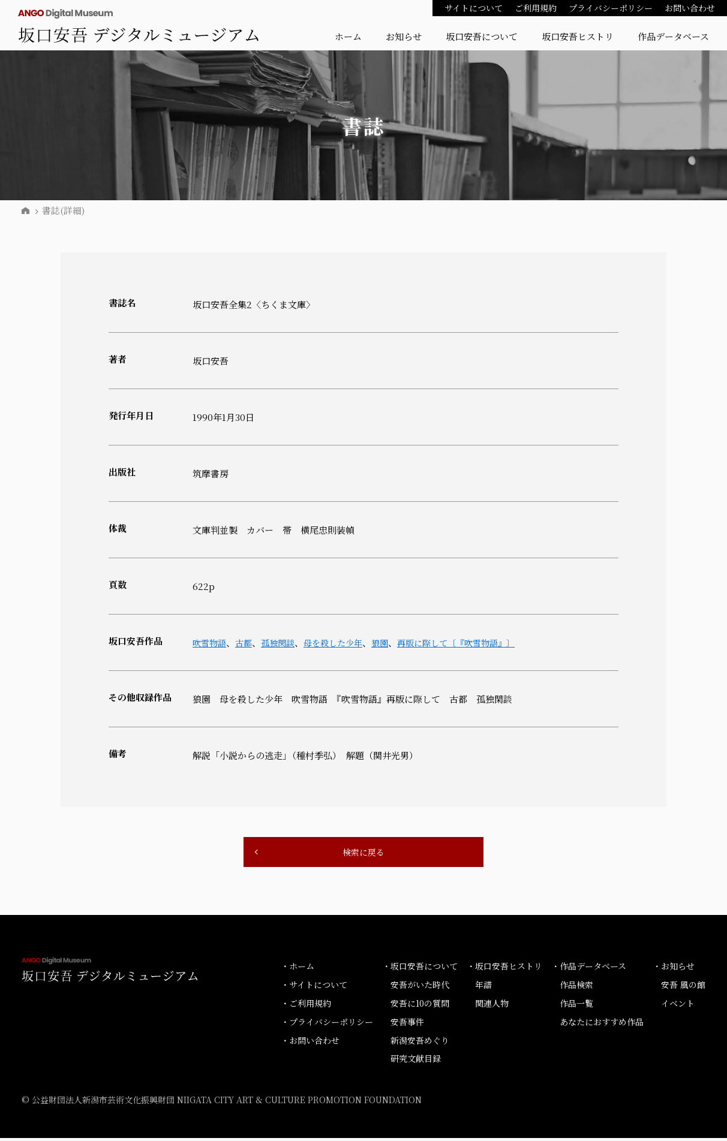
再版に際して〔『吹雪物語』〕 (471, 642)
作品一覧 (576, 1006)
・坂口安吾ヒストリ (504, 969)
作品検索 (576, 988)
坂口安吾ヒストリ (578, 36)
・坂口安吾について (420, 969)
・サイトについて (314, 988)
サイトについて (473, 8)
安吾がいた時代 (419, 988)
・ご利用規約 (306, 1006)
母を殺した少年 (341, 642)
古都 (247, 642)
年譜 (483, 988)
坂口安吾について (482, 36)
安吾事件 (407, 1024)
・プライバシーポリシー (327, 1024)
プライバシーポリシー (611, 8)
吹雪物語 (211, 642)
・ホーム (297, 969)
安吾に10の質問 (419, 1006)
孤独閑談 (283, 642)
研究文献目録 (415, 1061)
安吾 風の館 (683, 988)
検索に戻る (363, 853)
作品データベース (673, 36)
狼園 (390, 642)
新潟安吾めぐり (419, 1043)
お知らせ (404, 36)
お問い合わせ (690, 8)
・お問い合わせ (310, 1043)
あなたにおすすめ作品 (602, 1024)
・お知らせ (674, 969)
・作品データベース (588, 969)
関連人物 (492, 1006)
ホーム (348, 36)
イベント (678, 1006)
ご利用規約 (536, 8)
